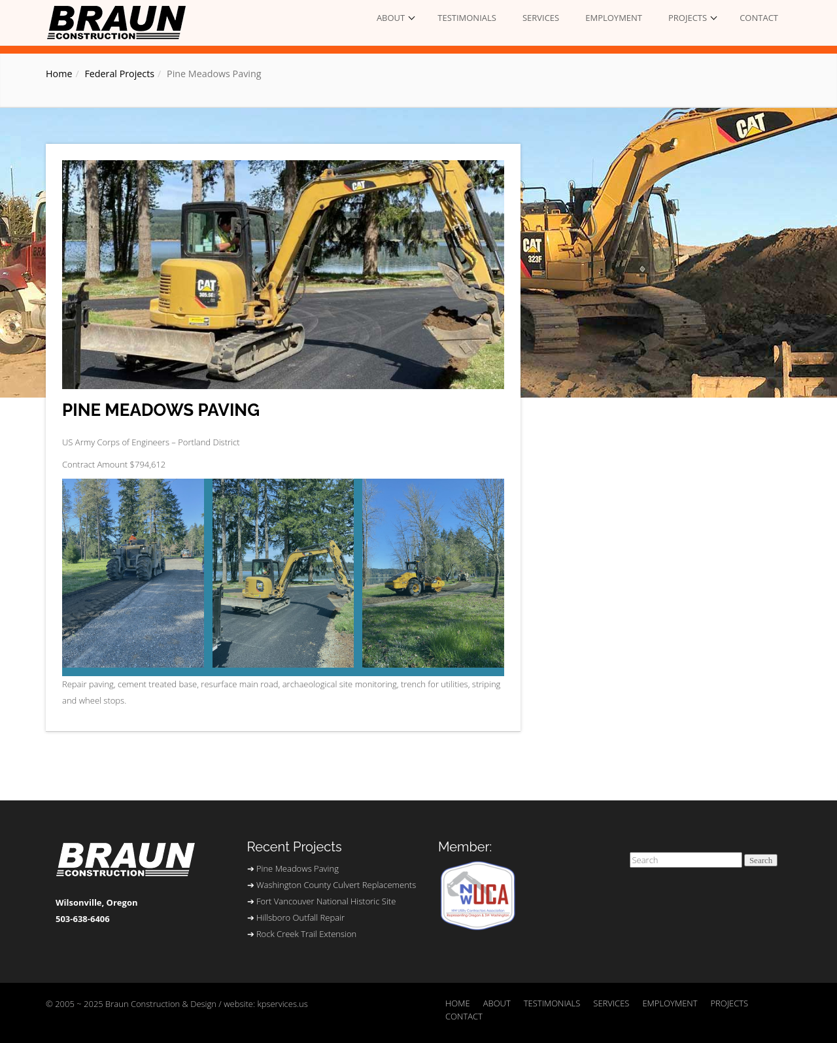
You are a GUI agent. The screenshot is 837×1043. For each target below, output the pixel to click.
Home (59, 73)
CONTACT (759, 18)
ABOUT (391, 18)
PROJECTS (687, 18)
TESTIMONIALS (466, 18)
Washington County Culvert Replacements (336, 885)
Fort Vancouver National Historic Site (326, 901)
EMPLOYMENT (613, 18)
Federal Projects (119, 73)
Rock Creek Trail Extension (306, 934)
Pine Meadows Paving (161, 410)
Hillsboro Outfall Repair (300, 917)
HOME (457, 1003)
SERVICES (540, 18)
